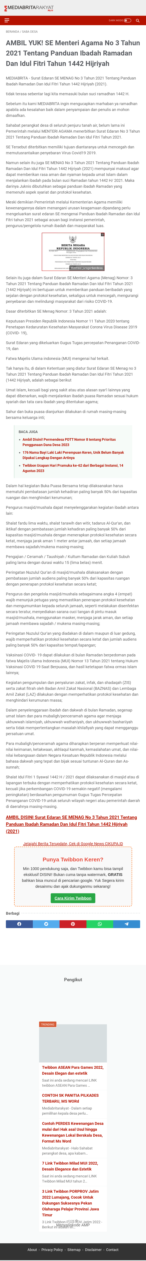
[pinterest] (73, 920)
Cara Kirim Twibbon (73, 894)
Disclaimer (93, 1251)
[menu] (10, 15)
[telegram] (126, 920)
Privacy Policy (52, 1251)
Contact (112, 1251)
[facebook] (19, 920)
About (32, 1251)
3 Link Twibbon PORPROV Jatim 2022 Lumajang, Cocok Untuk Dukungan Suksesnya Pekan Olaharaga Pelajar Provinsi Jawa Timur (70, 1202)
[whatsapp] (99, 920)
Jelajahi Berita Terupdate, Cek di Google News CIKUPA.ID (73, 840)
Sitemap (74, 1251)
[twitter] (46, 920)
